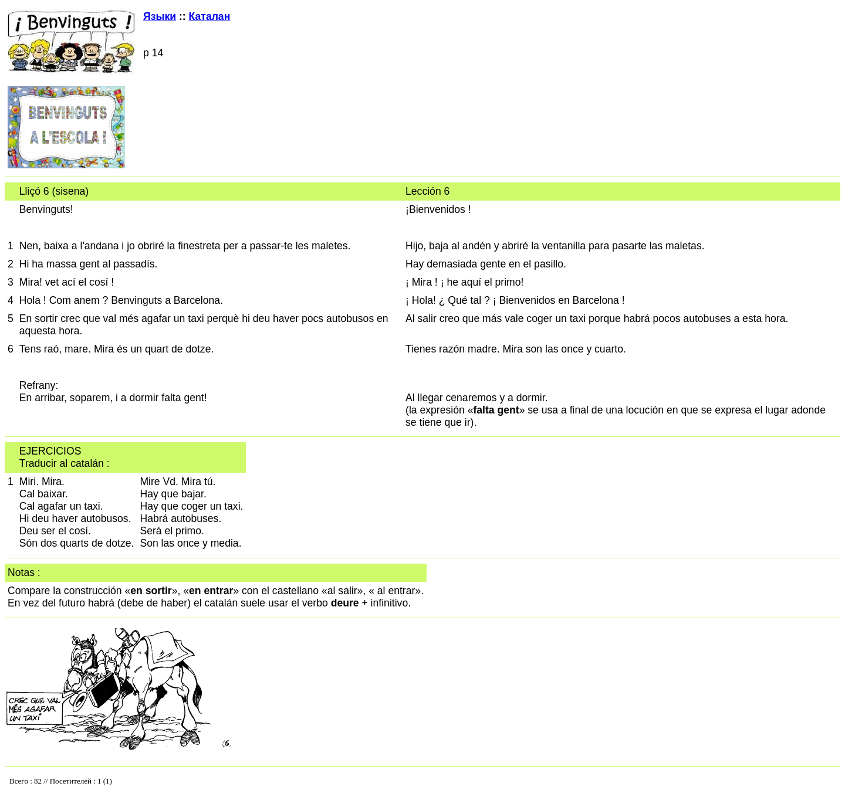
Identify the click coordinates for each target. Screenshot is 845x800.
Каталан (210, 16)
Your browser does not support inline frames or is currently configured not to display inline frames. (125, 783)
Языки (159, 16)
